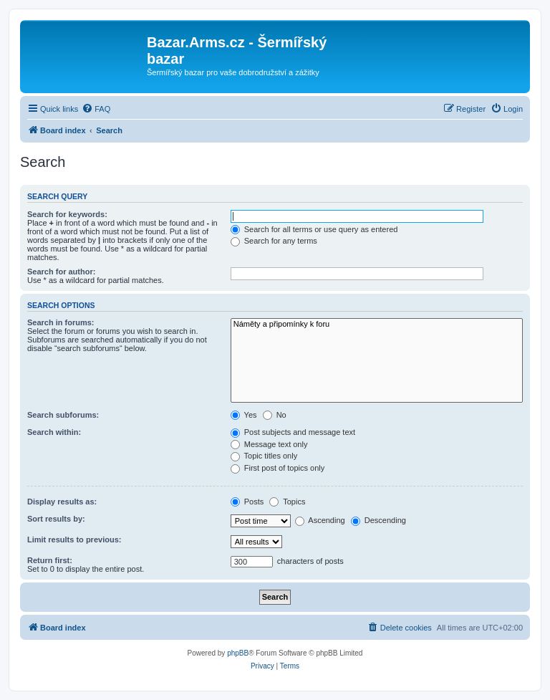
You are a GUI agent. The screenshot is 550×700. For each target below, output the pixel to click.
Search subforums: (63, 415)
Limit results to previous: (74, 539)
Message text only (269, 444)
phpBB (238, 653)
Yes (244, 415)
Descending (378, 520)
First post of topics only (278, 468)
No (274, 415)
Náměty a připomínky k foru (376, 325)
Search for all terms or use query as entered (314, 229)
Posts (247, 501)
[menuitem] (96, 109)
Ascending (320, 520)
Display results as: (62, 501)
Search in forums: (61, 322)
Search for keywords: (67, 214)
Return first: (49, 560)
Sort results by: (56, 518)
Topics (287, 501)
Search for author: (61, 271)
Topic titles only (264, 455)
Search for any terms (274, 240)
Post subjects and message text (293, 432)
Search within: (54, 432)
